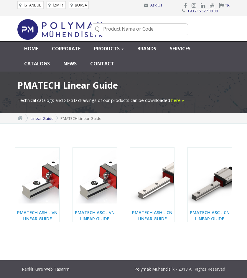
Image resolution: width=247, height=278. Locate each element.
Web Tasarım (57, 269)
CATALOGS (37, 63)
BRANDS (146, 48)
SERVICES (180, 48)
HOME (31, 48)
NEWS (70, 63)
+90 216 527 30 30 (202, 11)
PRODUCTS (109, 48)
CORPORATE (66, 48)
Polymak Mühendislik (154, 269)
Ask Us (156, 5)
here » (177, 100)
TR (224, 5)
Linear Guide (42, 118)
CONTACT (102, 63)
